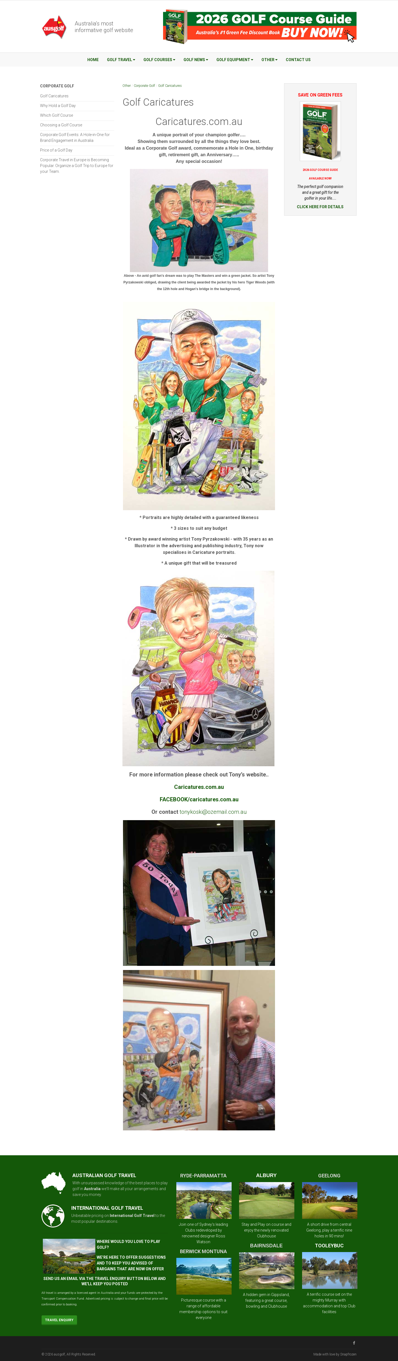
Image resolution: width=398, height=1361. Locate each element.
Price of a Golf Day (56, 150)
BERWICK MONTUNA (203, 1251)
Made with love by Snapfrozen (335, 1354)
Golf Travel (121, 60)
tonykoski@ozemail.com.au (213, 812)
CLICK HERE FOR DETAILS (320, 207)
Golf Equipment (234, 60)
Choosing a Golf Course (61, 125)
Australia (92, 1189)
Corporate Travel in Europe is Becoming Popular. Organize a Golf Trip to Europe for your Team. (76, 166)
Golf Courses (159, 60)
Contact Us (298, 60)
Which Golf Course (56, 115)
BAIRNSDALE (266, 1245)
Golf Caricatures (170, 86)
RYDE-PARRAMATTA (203, 1176)
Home (93, 60)
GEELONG (329, 1176)
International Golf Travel (132, 1215)
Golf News (196, 60)
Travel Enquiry (59, 1320)
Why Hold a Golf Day (58, 105)
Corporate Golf (144, 86)
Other (269, 60)
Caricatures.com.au (199, 121)
